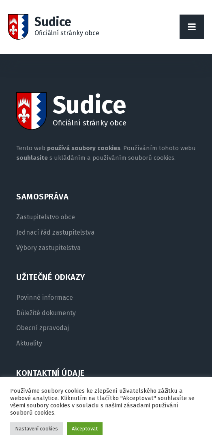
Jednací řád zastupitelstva (55, 232)
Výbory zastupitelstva (48, 248)
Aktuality (29, 343)
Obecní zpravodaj (42, 328)
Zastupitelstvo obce (45, 217)
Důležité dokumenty (46, 313)
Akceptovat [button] (85, 429)
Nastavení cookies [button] (36, 429)
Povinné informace (44, 297)
